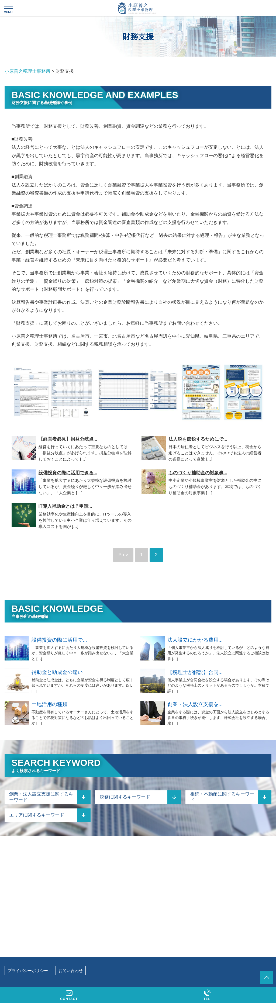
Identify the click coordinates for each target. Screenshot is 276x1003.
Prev (123, 554)
